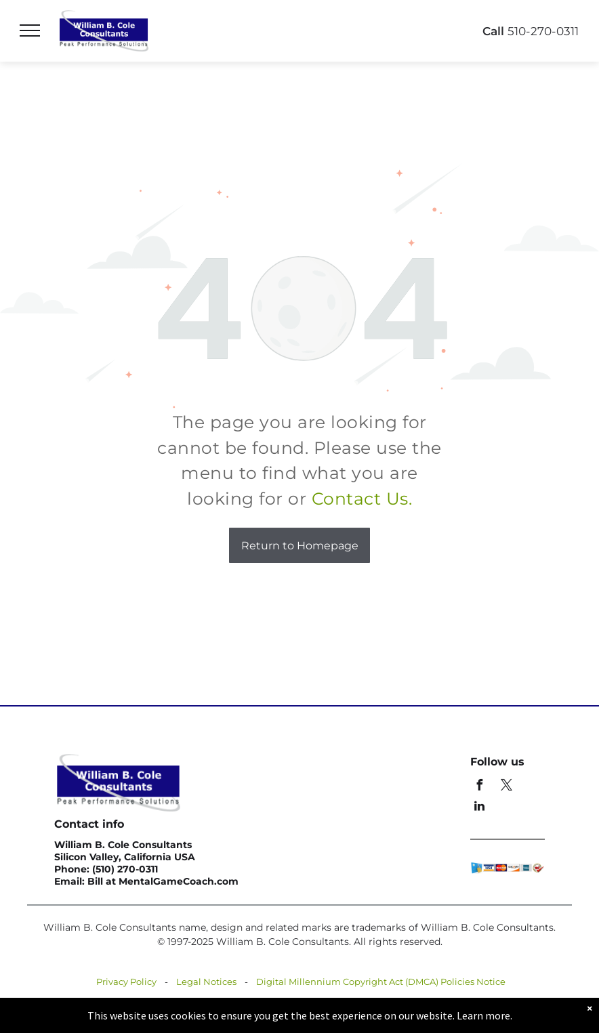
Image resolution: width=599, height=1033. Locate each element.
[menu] (29, 30)
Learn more (483, 1015)
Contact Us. (362, 498)
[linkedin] (479, 807)
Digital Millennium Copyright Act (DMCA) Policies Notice (380, 981)
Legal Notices (206, 981)
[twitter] (506, 786)
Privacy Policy (126, 981)
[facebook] (479, 786)
